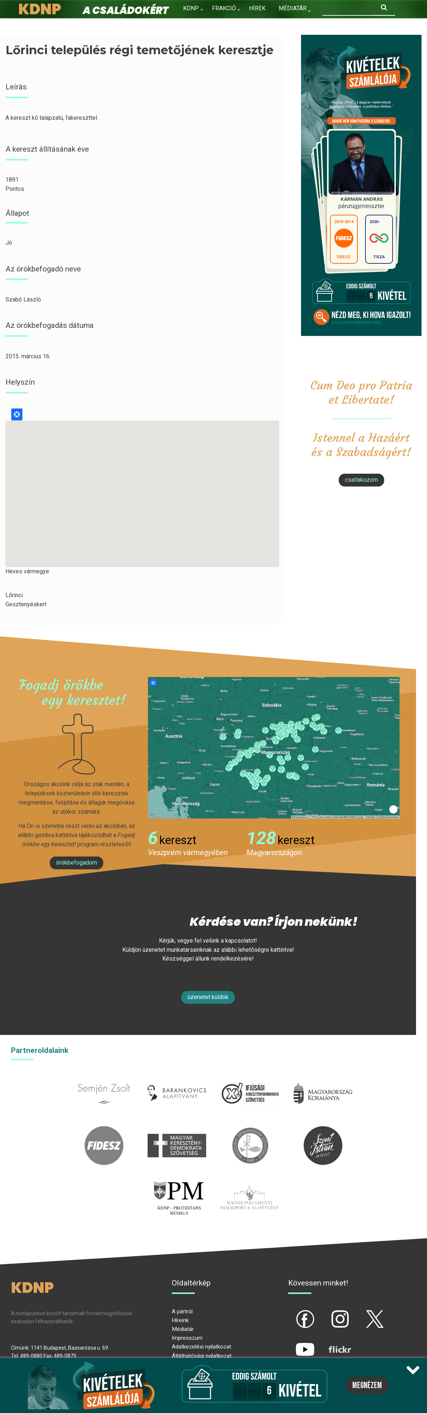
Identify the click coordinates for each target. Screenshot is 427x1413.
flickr (330, 1343)
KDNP (191, 8)
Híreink (180, 1320)
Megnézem (367, 1385)
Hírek (257, 8)
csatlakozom (361, 479)
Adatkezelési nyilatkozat (201, 1346)
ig (327, 1313)
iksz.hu (250, 1078)
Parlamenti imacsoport (249, 1182)
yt (292, 1343)
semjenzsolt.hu (104, 1078)
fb (293, 1313)
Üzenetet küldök (208, 997)
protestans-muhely (177, 1182)
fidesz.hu (104, 1130)
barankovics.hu (177, 1078)
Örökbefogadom (76, 862)
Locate (16, 414)
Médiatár (183, 1329)
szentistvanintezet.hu (323, 1130)
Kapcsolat (199, 24)
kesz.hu (250, 1130)
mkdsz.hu (177, 1130)
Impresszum (187, 1338)
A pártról (182, 1311)
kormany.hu (323, 1078)
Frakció (224, 8)
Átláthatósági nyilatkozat (201, 1356)
